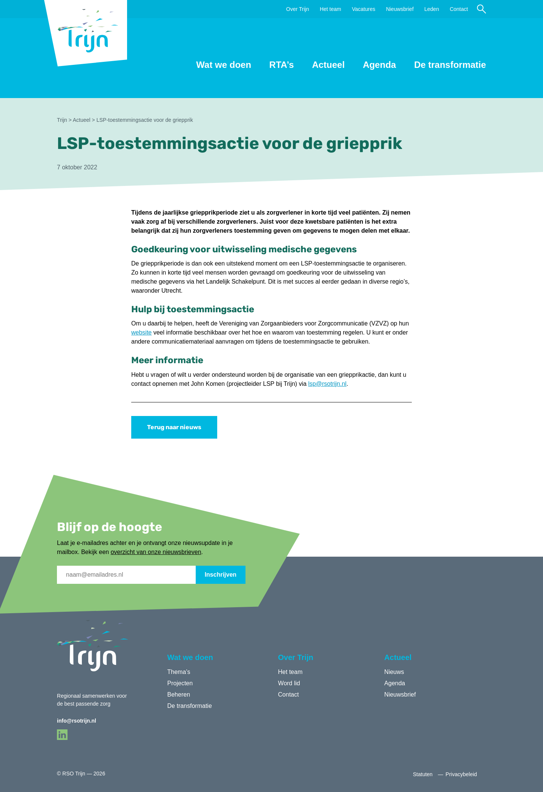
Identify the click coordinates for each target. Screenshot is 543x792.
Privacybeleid (461, 774)
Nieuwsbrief (400, 9)
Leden (431, 9)
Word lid (289, 683)
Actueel (328, 65)
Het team (330, 9)
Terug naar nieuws (174, 427)
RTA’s (281, 65)
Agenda (379, 65)
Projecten (180, 683)
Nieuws (394, 672)
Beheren (178, 694)
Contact (459, 9)
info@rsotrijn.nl (76, 721)
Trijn (62, 120)
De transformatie (450, 65)
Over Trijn (297, 9)
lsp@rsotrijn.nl (327, 384)
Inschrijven (220, 574)
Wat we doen (223, 65)
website (141, 332)
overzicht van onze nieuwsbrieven (155, 552)
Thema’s (178, 672)
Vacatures (363, 9)
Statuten (423, 774)
